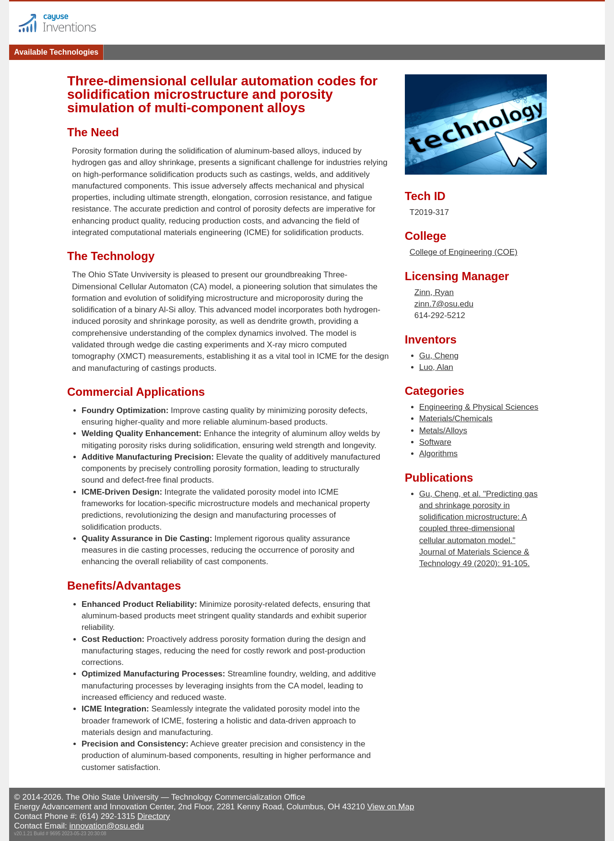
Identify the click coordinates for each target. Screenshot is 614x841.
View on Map (390, 806)
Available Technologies (56, 52)
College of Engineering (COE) (464, 252)
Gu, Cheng (439, 355)
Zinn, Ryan (434, 292)
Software (435, 442)
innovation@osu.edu (106, 825)
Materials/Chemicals (456, 418)
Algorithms (438, 453)
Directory (153, 816)
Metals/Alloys (443, 430)
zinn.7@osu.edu (443, 303)
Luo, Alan (436, 367)
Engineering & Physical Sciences (479, 407)
